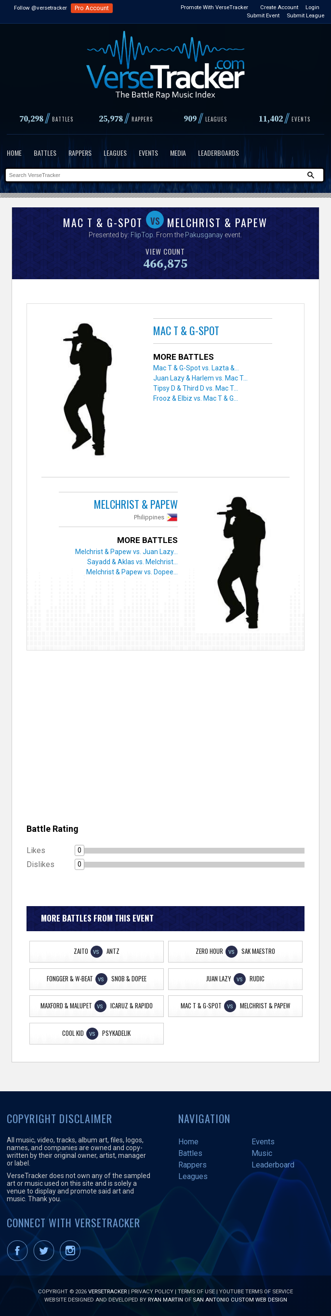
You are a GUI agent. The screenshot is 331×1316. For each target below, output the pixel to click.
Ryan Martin (165, 1299)
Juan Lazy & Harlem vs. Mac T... (200, 378)
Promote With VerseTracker (214, 7)
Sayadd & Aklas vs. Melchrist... (132, 562)
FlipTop (142, 235)
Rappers (80, 153)
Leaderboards (218, 153)
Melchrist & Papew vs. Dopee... (132, 572)
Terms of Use (196, 1291)
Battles (45, 153)
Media (178, 153)
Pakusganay (204, 235)
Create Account (279, 7)
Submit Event (263, 15)
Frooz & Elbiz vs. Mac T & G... (195, 398)
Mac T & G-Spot (186, 330)
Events (148, 153)
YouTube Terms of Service (256, 1291)
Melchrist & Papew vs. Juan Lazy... (126, 552)
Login (312, 7)
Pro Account (92, 8)
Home (14, 153)
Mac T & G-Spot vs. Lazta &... (196, 368)
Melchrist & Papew (136, 504)
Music (262, 1153)
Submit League (305, 15)
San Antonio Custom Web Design (240, 1299)
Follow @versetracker (40, 7)
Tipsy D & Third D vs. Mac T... (195, 388)
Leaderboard (273, 1164)
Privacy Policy (152, 1291)
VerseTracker (107, 1291)
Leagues (115, 153)
